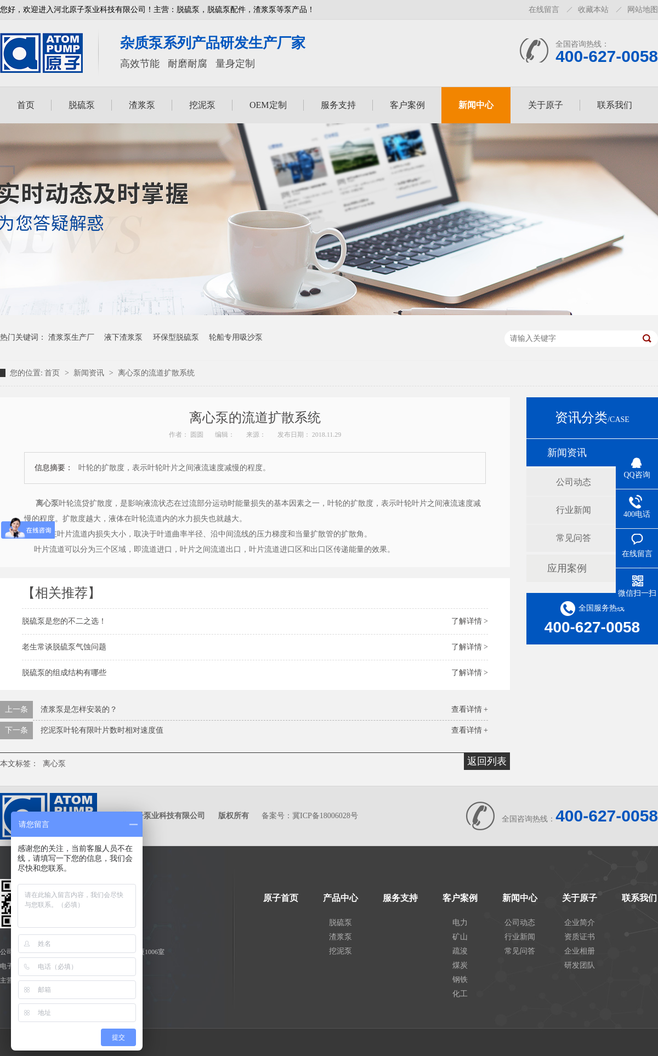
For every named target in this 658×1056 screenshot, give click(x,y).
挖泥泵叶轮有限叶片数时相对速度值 (102, 730)
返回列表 (487, 761)
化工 (460, 994)
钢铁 (460, 979)
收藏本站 (593, 9)
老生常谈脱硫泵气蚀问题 (64, 647)
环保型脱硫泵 (176, 337)
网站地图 (642, 9)
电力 (460, 922)
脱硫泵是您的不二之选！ (64, 621)
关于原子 (545, 105)
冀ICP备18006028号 (325, 816)
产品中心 (340, 898)
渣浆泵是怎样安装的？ (79, 709)
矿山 (460, 937)
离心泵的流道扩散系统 (156, 373)
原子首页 (280, 898)
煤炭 (460, 965)
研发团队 (579, 965)
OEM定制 (268, 105)
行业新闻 (573, 510)
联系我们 (614, 105)
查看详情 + (469, 709)
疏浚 (460, 951)
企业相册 (579, 951)
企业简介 (579, 922)
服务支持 (338, 105)
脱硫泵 (82, 105)
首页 (26, 105)
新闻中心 (476, 105)
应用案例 (567, 568)
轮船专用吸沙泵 (236, 337)
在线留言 (544, 9)
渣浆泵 (142, 105)
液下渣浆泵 (123, 337)
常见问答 (573, 538)
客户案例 (407, 105)
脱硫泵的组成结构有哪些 (64, 673)
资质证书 (579, 937)
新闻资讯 (89, 373)
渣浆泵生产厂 (71, 337)
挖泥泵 (202, 105)
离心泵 (54, 764)
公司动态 (573, 482)
